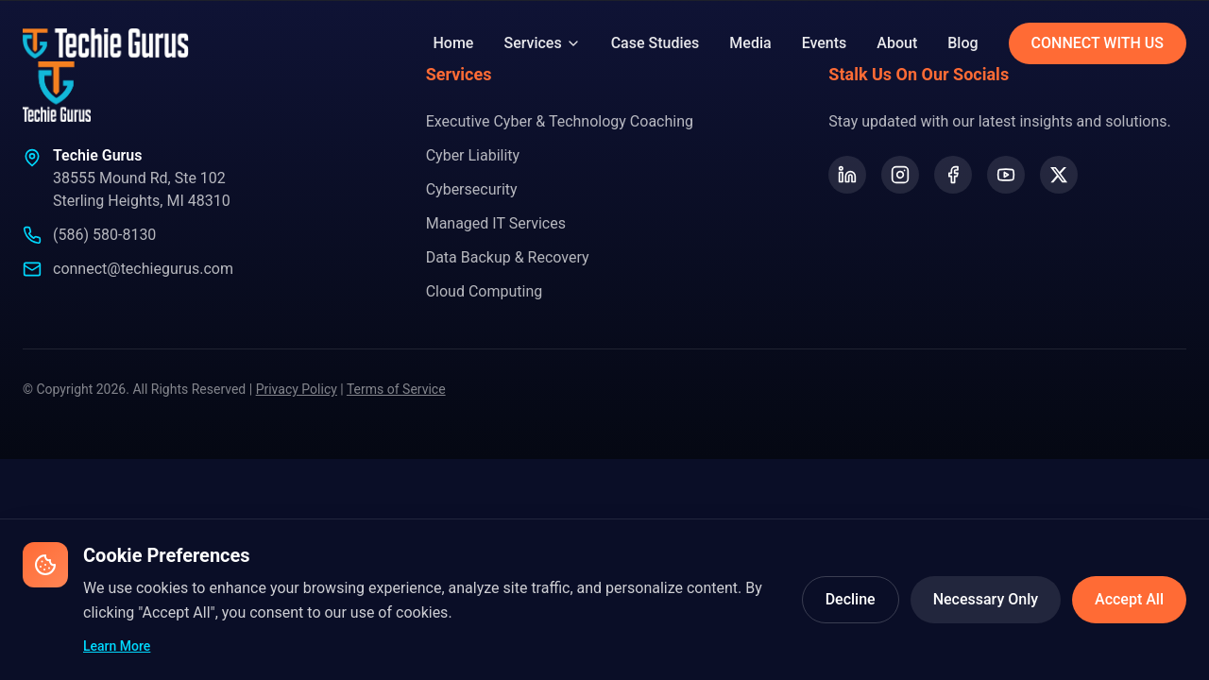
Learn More (116, 646)
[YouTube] (1006, 175)
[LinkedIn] (847, 175)
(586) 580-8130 (104, 235)
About (897, 43)
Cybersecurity (472, 189)
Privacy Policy (296, 389)
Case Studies (655, 43)
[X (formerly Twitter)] (1059, 175)
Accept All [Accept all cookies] (1129, 599)
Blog (962, 43)
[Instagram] (900, 175)
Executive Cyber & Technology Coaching (559, 121)
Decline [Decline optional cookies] (851, 599)
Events (824, 43)
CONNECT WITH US (1097, 43)
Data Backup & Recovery (507, 257)
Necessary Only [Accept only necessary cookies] (985, 599)
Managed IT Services (496, 223)
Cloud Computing (484, 291)
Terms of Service (396, 389)
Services (541, 43)
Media (750, 43)
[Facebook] (953, 175)
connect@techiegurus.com (143, 269)
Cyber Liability (473, 155)
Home (454, 43)
